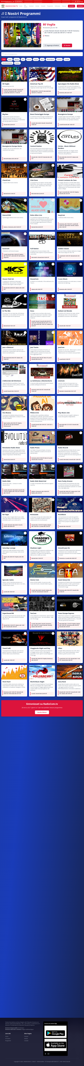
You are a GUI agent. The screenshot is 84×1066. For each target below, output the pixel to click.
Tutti (3, 59)
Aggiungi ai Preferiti (52, 45)
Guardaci (71, 6)
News (10, 59)
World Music (50, 59)
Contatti (43, 6)
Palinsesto (57, 6)
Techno (17, 63)
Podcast (64, 6)
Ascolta (67, 45)
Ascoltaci (80, 6)
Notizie (37, 6)
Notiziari (31, 6)
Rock (42, 59)
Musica (17, 59)
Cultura (59, 59)
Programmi (50, 6)
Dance (29, 59)
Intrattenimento (7, 63)
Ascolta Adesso (42, 712)
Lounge (67, 59)
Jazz (23, 59)
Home (20, 6)
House (36, 59)
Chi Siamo (25, 6)
